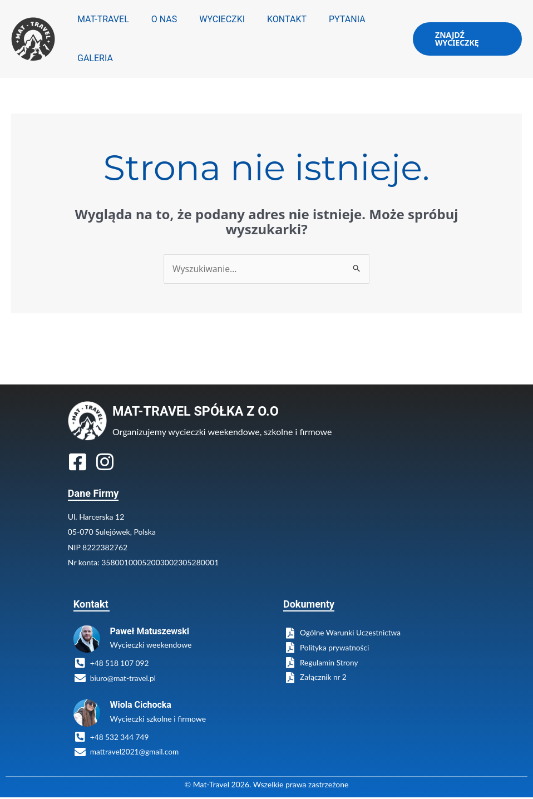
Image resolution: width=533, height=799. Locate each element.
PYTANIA (327, 19)
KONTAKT (271, 19)
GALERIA (93, 58)
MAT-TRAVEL (101, 19)
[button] (464, 39)
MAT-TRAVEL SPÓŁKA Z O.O (198, 412)
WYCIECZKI (211, 19)
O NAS (157, 19)
